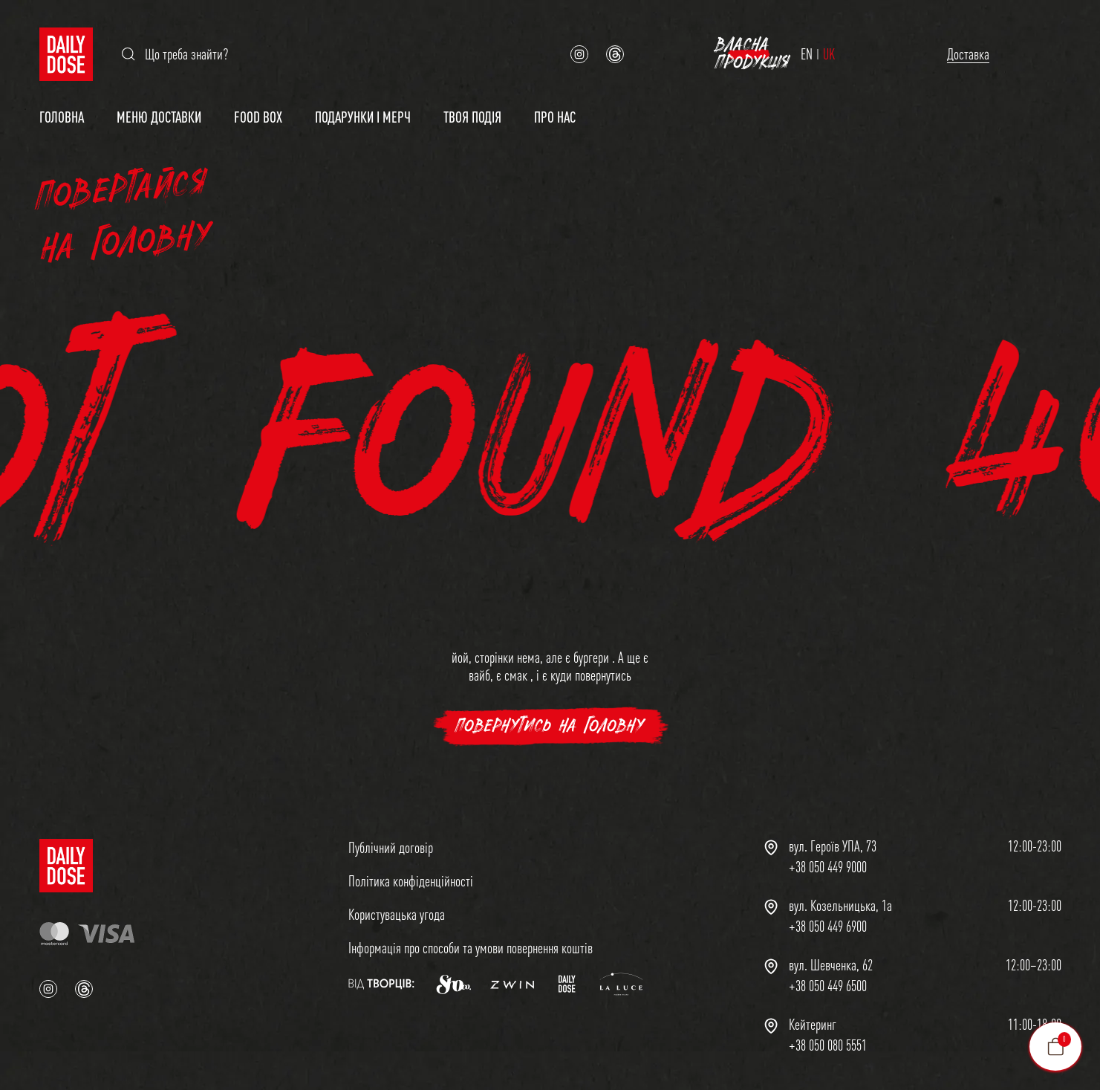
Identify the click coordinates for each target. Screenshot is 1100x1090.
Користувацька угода (396, 906)
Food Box (258, 109)
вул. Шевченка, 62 (831, 957)
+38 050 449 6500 (828, 978)
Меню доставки (159, 109)
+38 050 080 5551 (828, 1038)
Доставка (823, 50)
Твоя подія (472, 109)
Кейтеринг (812, 1017)
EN (732, 50)
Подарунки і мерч (363, 109)
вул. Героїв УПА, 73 (832, 838)
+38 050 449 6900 (828, 919)
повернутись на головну (550, 719)
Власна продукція (972, 50)
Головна (61, 109)
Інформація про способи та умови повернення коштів (470, 940)
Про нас (555, 109)
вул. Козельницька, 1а (840, 898)
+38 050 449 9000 (828, 859)
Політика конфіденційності (410, 873)
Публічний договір (390, 840)
